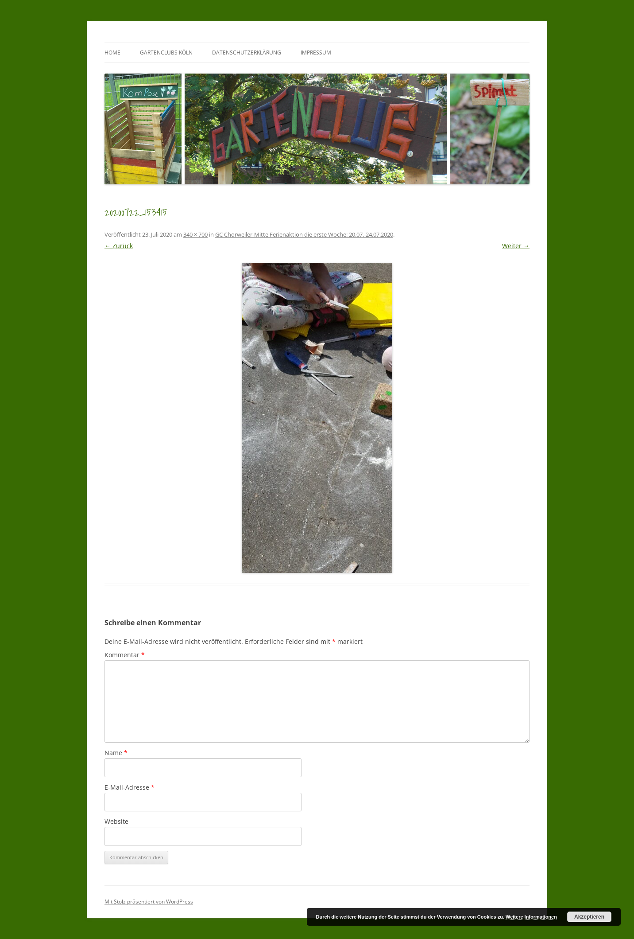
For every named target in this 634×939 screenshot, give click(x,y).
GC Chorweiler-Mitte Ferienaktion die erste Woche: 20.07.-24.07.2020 (304, 234)
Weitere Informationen (531, 917)
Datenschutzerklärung (246, 52)
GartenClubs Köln (166, 52)
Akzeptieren (589, 917)
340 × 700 (195, 234)
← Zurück (118, 246)
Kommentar (124, 655)
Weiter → (516, 246)
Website (116, 821)
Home (112, 52)
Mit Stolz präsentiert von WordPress (148, 901)
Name (116, 752)
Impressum (316, 52)
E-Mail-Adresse (129, 787)
